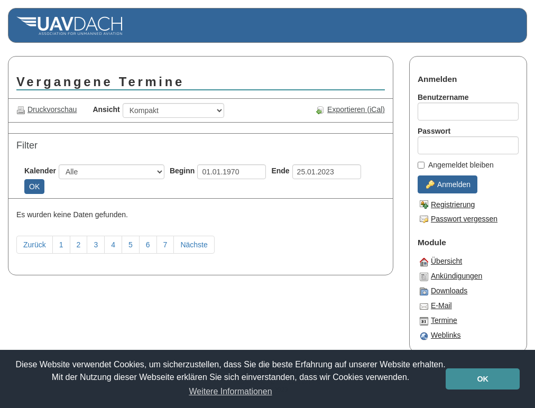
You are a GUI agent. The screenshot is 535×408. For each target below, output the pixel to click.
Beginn (182, 170)
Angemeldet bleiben (456, 165)
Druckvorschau (46, 109)
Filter (27, 145)
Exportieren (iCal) (350, 109)
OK (34, 186)
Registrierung (447, 204)
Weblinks (440, 335)
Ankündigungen (451, 276)
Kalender (40, 170)
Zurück (34, 244)
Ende (280, 170)
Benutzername (443, 97)
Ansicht (106, 109)
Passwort (434, 131)
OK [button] (482, 379)
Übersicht (441, 261)
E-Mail (436, 306)
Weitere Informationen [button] (230, 391)
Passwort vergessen (458, 219)
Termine (438, 321)
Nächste (193, 244)
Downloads (443, 291)
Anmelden (448, 184)
